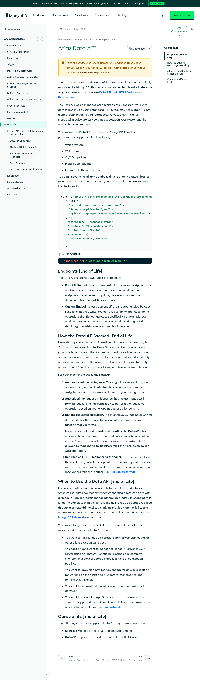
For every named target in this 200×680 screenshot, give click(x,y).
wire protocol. (111, 607)
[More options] (149, 48)
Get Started (182, 15)
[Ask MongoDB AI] (177, 29)
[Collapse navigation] (47, 674)
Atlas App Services (105, 39)
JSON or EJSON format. (120, 472)
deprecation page (89, 72)
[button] (70, 254)
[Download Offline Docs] (40, 39)
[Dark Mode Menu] (192, 29)
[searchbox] (109, 29)
